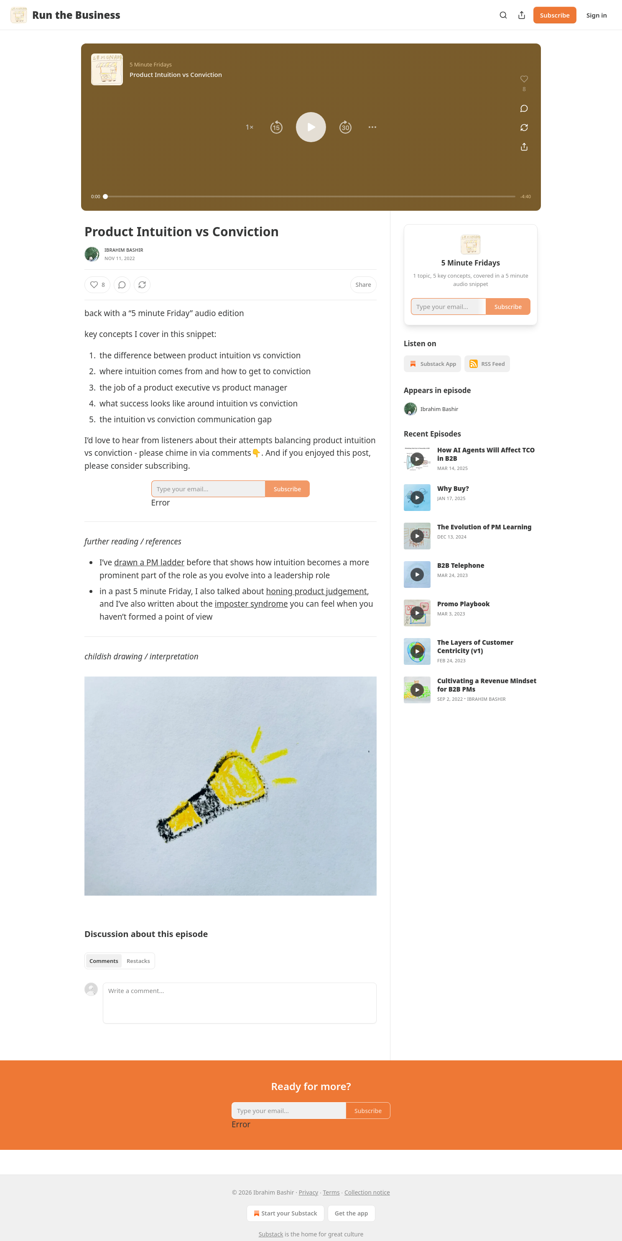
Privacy (309, 1192)
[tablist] (119, 960)
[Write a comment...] (240, 1003)
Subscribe (555, 15)
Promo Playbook (463, 614)
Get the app (351, 1213)
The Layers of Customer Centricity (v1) (475, 657)
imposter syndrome (251, 603)
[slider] (310, 196)
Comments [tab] (103, 961)
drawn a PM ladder (149, 562)
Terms (331, 1192)
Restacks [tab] (138, 961)
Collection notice (367, 1192)
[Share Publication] (521, 15)
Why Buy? (453, 499)
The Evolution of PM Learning (484, 538)
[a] (417, 470)
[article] (470, 470)
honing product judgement (316, 591)
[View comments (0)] (521, 104)
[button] (249, 127)
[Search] (503, 15)
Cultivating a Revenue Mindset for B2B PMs (486, 695)
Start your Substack (284, 1213)
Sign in (596, 15)
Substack (271, 1234)
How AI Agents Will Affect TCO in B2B (486, 465)
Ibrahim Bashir (124, 250)
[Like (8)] (97, 284)
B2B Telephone (460, 576)
